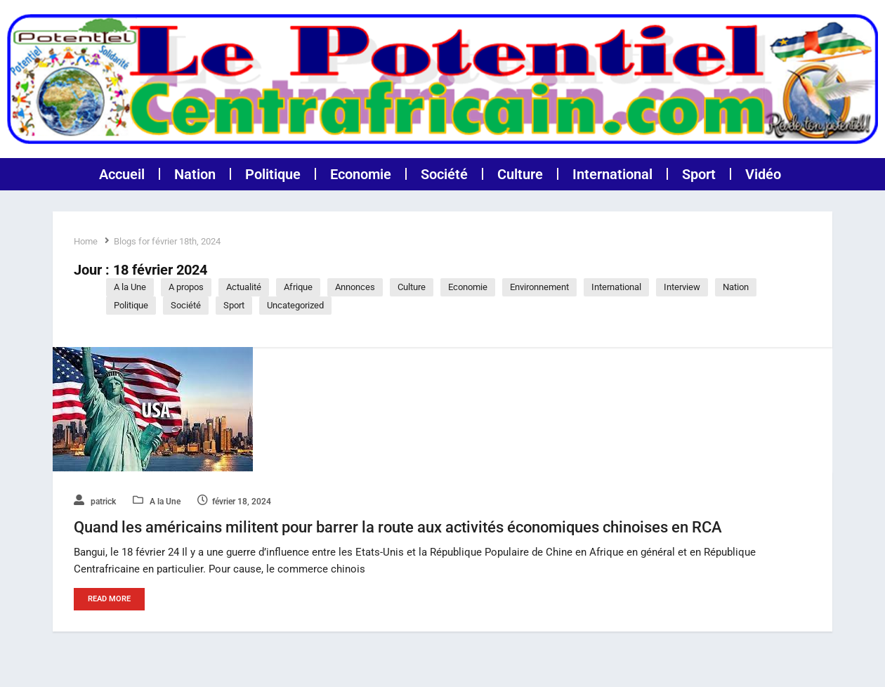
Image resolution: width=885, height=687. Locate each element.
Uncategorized (295, 305)
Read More (109, 600)
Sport (699, 174)
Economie (360, 174)
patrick (95, 501)
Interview (682, 287)
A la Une (130, 287)
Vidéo (763, 174)
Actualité (243, 287)
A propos (186, 287)
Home (86, 241)
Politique (273, 174)
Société (444, 174)
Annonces (355, 287)
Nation (195, 174)
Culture (520, 174)
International (612, 174)
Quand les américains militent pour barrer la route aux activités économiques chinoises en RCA (398, 528)
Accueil (122, 174)
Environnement (539, 287)
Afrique (298, 287)
